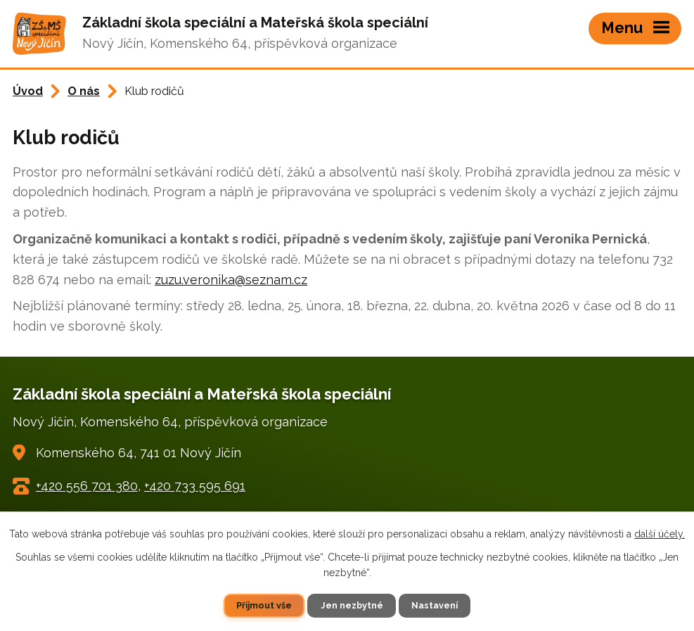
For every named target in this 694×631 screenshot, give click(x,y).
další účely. (659, 534)
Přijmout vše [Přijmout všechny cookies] (264, 605)
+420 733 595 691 (194, 485)
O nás (84, 91)
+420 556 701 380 (87, 485)
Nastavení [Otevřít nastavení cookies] (434, 605)
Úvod (28, 91)
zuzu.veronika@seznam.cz (231, 279)
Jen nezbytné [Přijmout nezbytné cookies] (352, 605)
